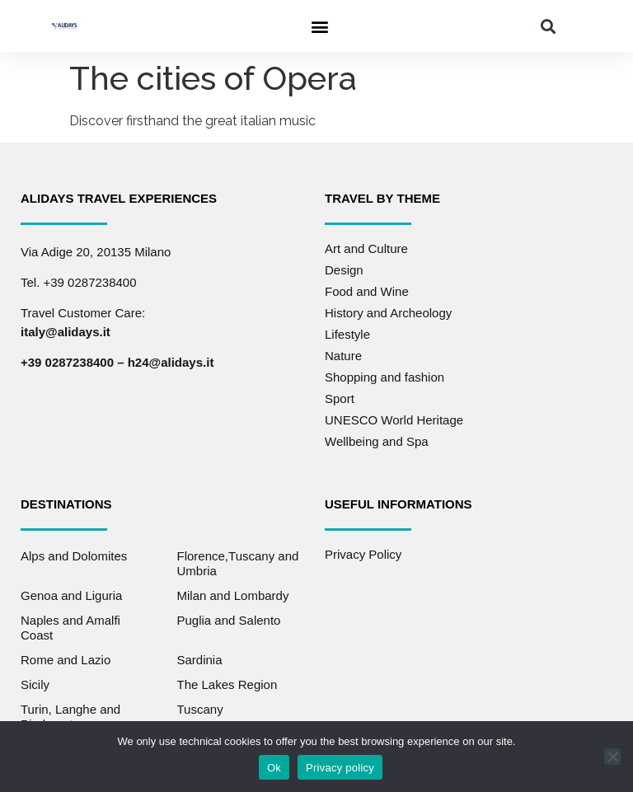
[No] (612, 756)
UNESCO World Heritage (394, 420)
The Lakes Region (227, 684)
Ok (274, 768)
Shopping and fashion (384, 377)
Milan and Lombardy (233, 595)
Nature (343, 356)
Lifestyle (347, 334)
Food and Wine (367, 291)
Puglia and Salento (229, 620)
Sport (339, 398)
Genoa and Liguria (71, 595)
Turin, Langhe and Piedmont (70, 716)
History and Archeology (388, 313)
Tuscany (200, 709)
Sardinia (200, 660)
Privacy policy (340, 768)
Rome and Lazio (65, 660)
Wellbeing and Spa (377, 441)
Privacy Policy (363, 554)
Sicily (35, 684)
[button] (319, 26)
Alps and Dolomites (74, 556)
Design (344, 270)
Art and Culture (366, 248)
